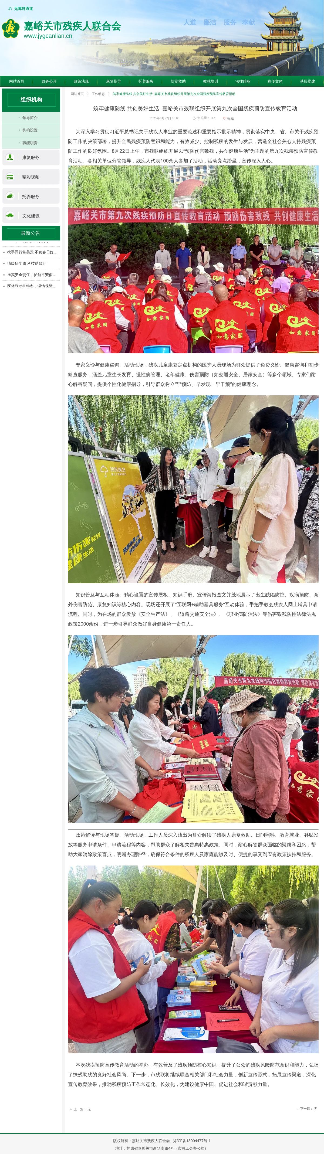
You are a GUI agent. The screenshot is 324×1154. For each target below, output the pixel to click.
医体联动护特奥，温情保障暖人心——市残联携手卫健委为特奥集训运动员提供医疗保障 (33, 286)
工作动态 (98, 94)
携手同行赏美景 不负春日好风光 (33, 252)
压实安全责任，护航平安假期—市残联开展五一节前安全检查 (33, 275)
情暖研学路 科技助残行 (26, 264)
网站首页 (77, 94)
